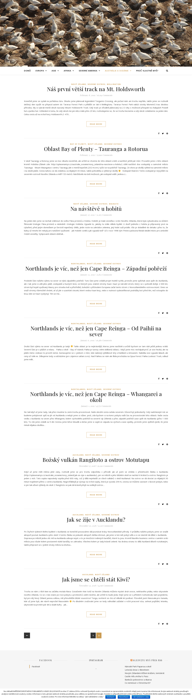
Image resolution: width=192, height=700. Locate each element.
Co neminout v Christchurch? (138, 682)
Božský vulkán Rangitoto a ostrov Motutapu (96, 459)
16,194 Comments (104, 95)
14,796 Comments (105, 585)
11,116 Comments (105, 525)
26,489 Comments (104, 340)
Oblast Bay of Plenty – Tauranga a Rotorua (96, 148)
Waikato (114, 204)
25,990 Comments (104, 155)
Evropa (40, 70)
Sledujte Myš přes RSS (147, 660)
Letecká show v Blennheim (137, 669)
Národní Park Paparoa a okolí (138, 666)
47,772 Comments (103, 406)
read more (96, 124)
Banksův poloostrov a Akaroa (138, 679)
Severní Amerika (88, 70)
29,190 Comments (105, 466)
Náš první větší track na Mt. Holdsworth (96, 88)
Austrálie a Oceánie (117, 70)
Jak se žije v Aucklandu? (96, 519)
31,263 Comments (104, 215)
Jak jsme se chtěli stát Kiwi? (96, 579)
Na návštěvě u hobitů (96, 208)
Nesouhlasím (124, 697)
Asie (54, 70)
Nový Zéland (78, 84)
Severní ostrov (96, 84)
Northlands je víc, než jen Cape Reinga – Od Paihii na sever (96, 331)
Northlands (78, 264)
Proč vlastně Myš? (147, 70)
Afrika (67, 70)
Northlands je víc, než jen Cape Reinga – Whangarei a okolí (96, 396)
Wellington (114, 84)
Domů (27, 70)
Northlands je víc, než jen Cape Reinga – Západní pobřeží (96, 268)
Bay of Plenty (78, 144)
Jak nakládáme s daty (141, 697)
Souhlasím (110, 697)
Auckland (78, 455)
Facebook (45, 660)
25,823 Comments (104, 274)
